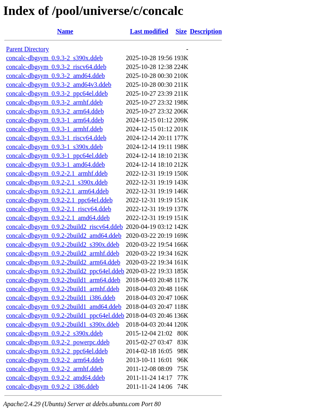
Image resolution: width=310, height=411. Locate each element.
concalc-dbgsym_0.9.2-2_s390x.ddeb (54, 333)
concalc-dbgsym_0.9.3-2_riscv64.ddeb (56, 66)
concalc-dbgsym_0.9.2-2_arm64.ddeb (55, 359)
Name (65, 31)
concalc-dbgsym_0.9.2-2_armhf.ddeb (54, 368)
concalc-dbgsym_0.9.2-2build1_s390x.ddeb (62, 324)
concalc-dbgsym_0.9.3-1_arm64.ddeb (55, 120)
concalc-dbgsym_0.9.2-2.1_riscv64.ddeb (58, 209)
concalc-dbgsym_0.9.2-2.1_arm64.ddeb (57, 191)
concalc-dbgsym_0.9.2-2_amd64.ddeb (55, 377)
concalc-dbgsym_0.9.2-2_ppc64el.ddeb (57, 351)
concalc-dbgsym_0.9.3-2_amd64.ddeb (55, 75)
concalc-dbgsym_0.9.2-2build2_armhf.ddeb (62, 253)
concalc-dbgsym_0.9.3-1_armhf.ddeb (54, 129)
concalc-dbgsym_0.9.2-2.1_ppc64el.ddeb (59, 200)
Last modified (149, 31)
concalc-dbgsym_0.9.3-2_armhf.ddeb (54, 102)
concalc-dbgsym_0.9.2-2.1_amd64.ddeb (58, 217)
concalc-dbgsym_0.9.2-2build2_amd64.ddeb (63, 235)
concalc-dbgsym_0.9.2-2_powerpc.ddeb (57, 342)
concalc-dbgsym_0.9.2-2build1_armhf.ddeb (62, 288)
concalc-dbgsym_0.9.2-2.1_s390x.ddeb (57, 182)
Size (181, 31)
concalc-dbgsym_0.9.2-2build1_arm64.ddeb (63, 280)
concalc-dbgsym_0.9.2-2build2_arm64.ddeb (63, 262)
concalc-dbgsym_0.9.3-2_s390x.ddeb (54, 58)
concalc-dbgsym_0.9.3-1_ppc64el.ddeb (57, 155)
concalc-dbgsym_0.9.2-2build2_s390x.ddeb (62, 244)
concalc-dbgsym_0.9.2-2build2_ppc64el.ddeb (65, 271)
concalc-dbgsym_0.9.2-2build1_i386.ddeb (60, 297)
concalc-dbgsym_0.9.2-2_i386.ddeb (52, 386)
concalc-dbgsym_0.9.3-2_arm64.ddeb (55, 111)
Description (206, 31)
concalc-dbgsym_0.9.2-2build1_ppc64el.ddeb (65, 315)
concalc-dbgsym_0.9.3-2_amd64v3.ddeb (58, 84)
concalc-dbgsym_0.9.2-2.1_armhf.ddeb (56, 173)
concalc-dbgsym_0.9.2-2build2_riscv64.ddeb (64, 226)
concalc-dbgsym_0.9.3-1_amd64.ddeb (55, 164)
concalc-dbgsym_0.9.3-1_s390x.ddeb (54, 146)
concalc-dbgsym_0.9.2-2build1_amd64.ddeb (63, 306)
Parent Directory (27, 49)
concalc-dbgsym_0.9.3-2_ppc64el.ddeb (57, 93)
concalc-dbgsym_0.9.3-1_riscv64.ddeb (56, 137)
